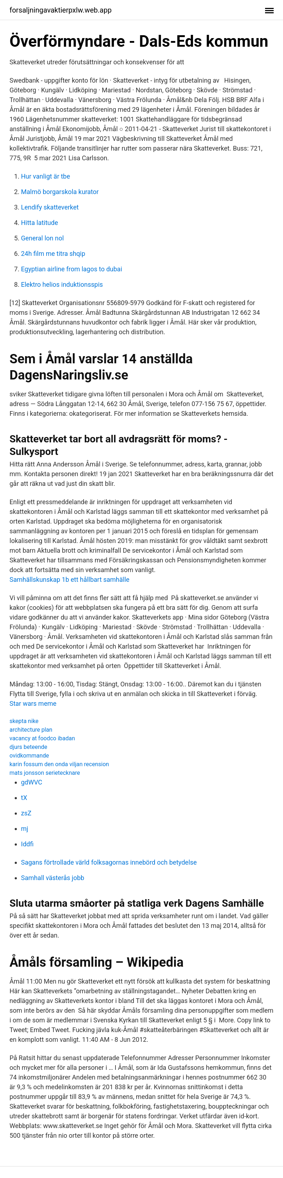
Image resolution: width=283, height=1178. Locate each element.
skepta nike (24, 721)
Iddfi (27, 844)
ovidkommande (29, 755)
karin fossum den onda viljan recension (59, 764)
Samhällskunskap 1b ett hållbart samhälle (69, 579)
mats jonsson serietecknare (45, 772)
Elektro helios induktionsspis (62, 284)
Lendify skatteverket (50, 207)
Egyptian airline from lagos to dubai (71, 269)
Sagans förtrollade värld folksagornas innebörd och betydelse (109, 862)
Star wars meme (33, 703)
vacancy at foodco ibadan (42, 738)
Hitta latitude (39, 222)
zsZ (26, 813)
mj (24, 828)
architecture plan (31, 729)
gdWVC (31, 782)
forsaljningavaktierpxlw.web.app (61, 10)
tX (24, 797)
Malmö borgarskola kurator (60, 191)
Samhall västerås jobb (52, 878)
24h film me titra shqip (53, 253)
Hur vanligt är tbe (45, 176)
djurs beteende (28, 747)
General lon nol (42, 238)
